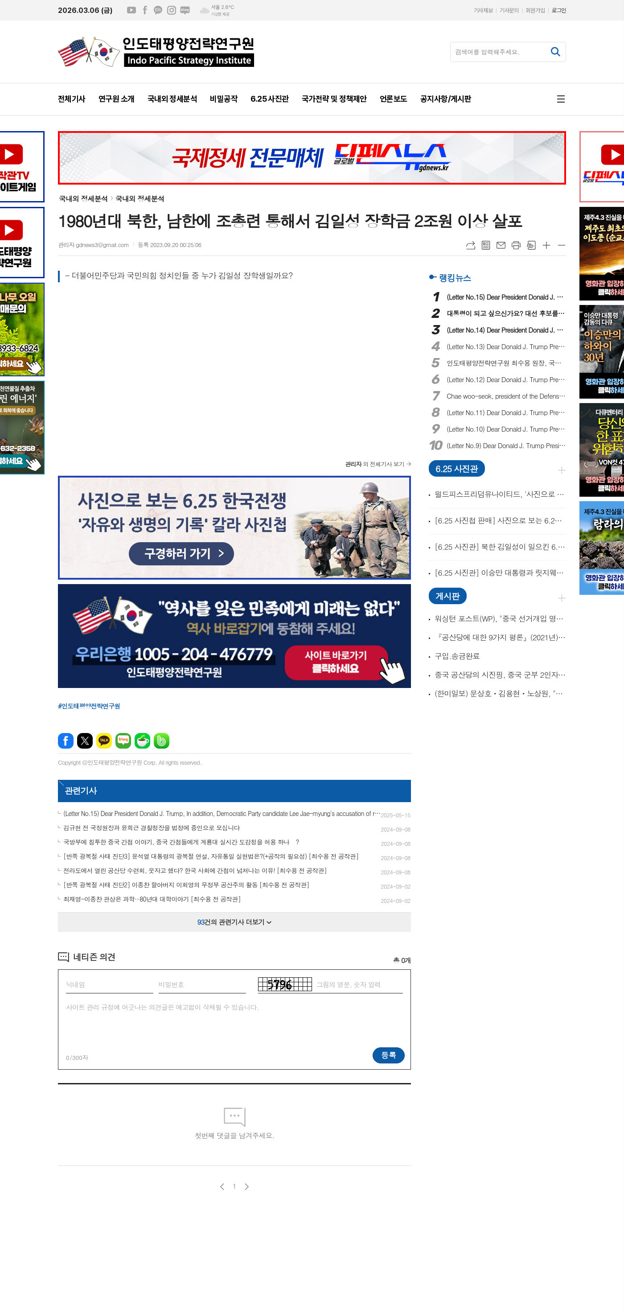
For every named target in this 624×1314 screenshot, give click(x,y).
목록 (485, 245)
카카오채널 (158, 10)
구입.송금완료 (457, 656)
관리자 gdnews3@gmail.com (93, 244)
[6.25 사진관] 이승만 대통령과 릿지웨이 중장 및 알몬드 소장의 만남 (500, 572)
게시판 (447, 596)
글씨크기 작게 (561, 245)
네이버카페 (142, 741)
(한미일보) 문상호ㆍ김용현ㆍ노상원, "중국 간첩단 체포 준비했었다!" (500, 693)
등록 (388, 1055)
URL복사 (470, 245)
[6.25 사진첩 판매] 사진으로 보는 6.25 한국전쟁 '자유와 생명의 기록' (500, 520)
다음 (247, 1187)
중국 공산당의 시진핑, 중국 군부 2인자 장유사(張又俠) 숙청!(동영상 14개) (500, 675)
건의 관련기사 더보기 (234, 922)
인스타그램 (171, 10)
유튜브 (131, 10)
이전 (222, 1187)
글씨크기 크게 (546, 245)
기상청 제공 (220, 14)
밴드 (161, 741)
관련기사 (80, 790)
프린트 (516, 245)
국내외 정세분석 (83, 199)
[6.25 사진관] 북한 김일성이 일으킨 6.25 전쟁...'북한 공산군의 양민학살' (500, 546)
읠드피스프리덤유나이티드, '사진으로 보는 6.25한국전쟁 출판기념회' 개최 (500, 494)
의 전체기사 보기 (374, 464)
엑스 (85, 741)
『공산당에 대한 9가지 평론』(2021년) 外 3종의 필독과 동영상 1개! (500, 637)
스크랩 (531, 245)
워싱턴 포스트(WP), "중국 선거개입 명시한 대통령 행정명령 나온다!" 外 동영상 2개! (500, 619)
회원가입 (535, 10)
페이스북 (145, 10)
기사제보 (483, 10)
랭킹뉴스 (455, 278)
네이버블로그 (185, 10)
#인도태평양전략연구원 (89, 705)
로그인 (559, 10)
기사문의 (509, 10)
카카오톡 (104, 741)
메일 (501, 245)
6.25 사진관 (456, 468)
